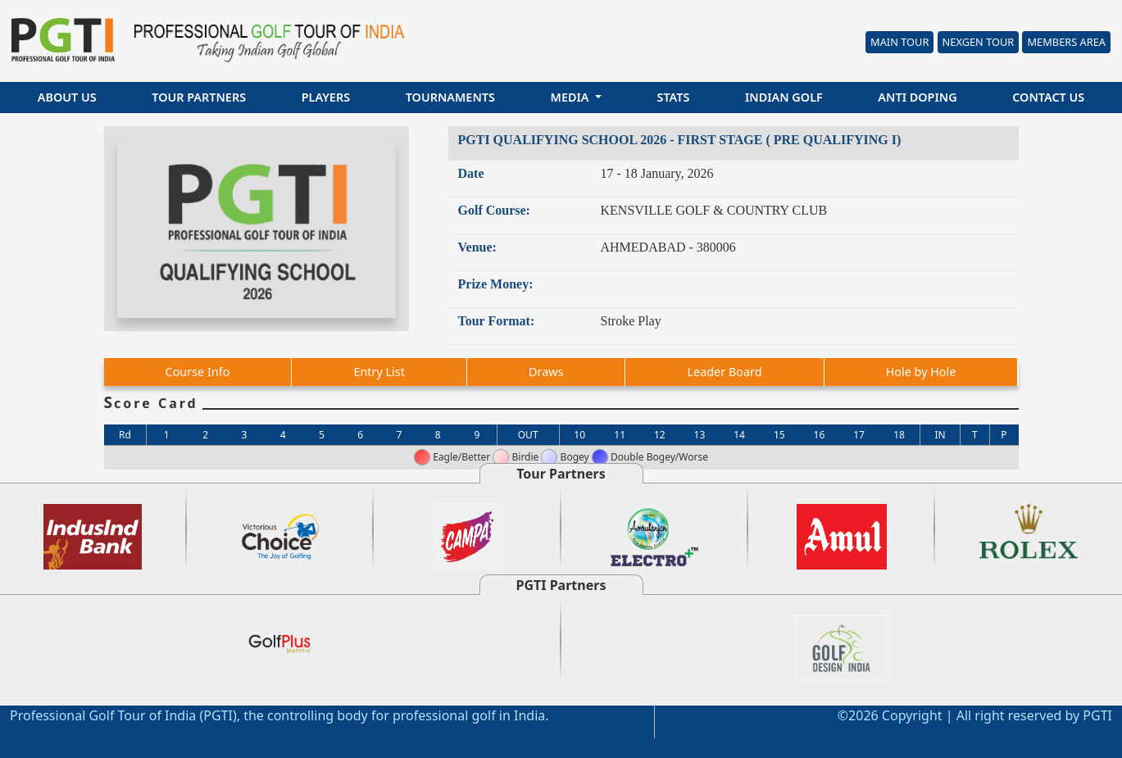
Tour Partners (199, 97)
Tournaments (450, 97)
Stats (672, 97)
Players (326, 97)
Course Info (198, 371)
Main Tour (899, 41)
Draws (546, 371)
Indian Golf (784, 97)
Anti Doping (917, 97)
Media (572, 97)
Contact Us (1048, 97)
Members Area (1066, 41)
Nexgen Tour (979, 41)
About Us (67, 97)
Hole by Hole (921, 371)
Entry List (378, 371)
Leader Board (725, 371)
